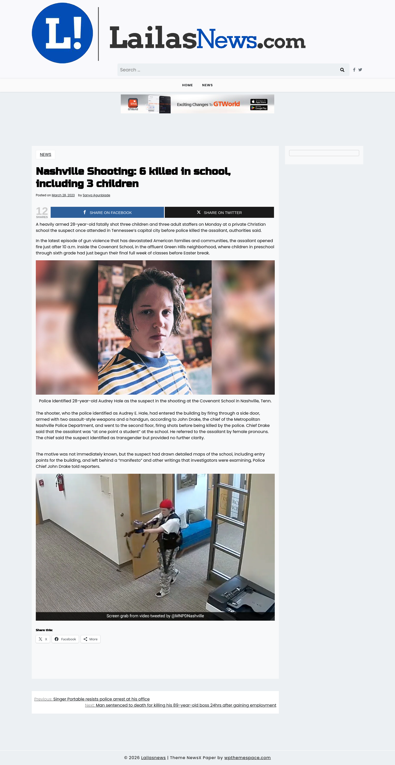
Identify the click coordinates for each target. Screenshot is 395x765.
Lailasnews (153, 758)
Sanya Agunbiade (96, 195)
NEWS (207, 85)
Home (187, 85)
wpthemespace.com (247, 758)
